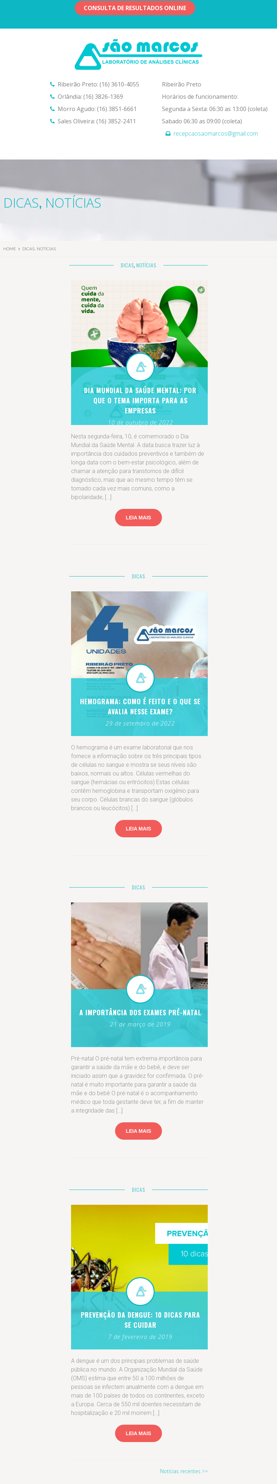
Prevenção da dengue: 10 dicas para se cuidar (140, 1320)
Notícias (73, 203)
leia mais (138, 1433)
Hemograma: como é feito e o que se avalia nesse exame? (140, 706)
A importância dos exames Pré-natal (140, 1012)
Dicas (21, 203)
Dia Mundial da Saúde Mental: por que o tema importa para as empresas (140, 400)
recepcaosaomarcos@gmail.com (215, 133)
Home (9, 248)
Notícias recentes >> (184, 1471)
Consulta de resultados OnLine (135, 8)
